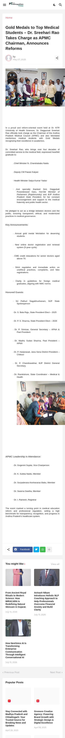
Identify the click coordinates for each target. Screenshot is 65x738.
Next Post (55, 672)
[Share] (57, 57)
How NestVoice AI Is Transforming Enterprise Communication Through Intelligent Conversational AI (15, 650)
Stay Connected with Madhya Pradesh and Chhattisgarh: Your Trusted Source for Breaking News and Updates (16, 718)
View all (55, 564)
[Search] (61, 4)
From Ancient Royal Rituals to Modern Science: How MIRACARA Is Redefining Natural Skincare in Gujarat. (15, 599)
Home (8, 18)
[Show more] (49, 549)
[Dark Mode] (54, 4)
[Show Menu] (4, 4)
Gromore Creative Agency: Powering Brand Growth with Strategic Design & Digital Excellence (44, 717)
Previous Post (11, 672)
